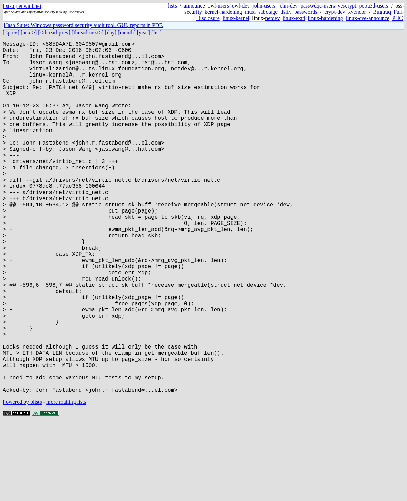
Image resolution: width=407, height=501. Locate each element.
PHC (397, 18)
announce (194, 6)
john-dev (288, 6)
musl (250, 12)
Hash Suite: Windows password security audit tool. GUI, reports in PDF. (83, 25)
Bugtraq (382, 12)
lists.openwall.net (22, 6)
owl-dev (241, 6)
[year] (143, 32)
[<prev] (11, 32)
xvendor (357, 12)
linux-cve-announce (367, 18)
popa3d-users (373, 6)
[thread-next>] (88, 32)
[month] (127, 32)
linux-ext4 (294, 18)
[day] (110, 32)
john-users (263, 6)
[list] (156, 32)
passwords (305, 12)
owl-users (218, 6)
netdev (272, 18)
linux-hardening (325, 18)
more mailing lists (66, 480)
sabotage (268, 12)
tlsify (286, 12)
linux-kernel (236, 18)
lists (172, 6)
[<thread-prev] (54, 32)
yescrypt (347, 6)
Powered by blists (22, 480)
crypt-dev (334, 12)
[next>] (29, 32)
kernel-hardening (223, 12)
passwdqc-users (318, 6)
